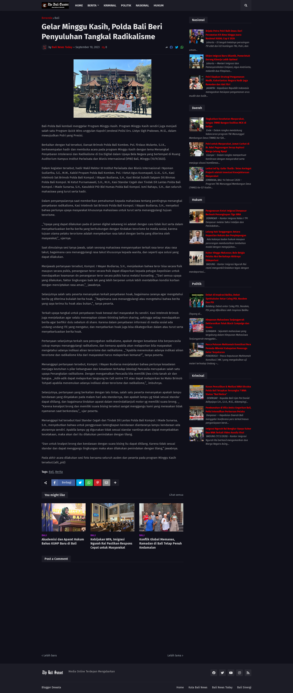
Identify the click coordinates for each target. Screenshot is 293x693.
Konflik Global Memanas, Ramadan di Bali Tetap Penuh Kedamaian (160, 543)
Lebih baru (50, 655)
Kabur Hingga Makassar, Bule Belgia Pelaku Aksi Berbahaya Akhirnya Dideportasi (225, 256)
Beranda (47, 18)
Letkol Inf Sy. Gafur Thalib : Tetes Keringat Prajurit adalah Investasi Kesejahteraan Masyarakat (228, 172)
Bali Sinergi (244, 687)
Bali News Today (222, 687)
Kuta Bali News (198, 687)
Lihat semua (176, 494)
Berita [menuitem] (92, 5)
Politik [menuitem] (126, 5)
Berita (59, 472)
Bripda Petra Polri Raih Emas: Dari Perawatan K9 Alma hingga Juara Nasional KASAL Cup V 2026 (224, 35)
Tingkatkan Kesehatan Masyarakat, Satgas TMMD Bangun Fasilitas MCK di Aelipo (226, 123)
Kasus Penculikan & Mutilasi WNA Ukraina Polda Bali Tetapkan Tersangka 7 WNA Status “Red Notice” (228, 390)
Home (180, 687)
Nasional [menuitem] (142, 5)
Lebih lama (174, 655)
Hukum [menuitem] (159, 5)
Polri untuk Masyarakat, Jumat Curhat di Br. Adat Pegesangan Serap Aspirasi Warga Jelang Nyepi (227, 147)
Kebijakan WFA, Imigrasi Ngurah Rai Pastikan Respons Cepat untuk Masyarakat (111, 543)
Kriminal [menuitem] (110, 5)
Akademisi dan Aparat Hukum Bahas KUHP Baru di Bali (63, 541)
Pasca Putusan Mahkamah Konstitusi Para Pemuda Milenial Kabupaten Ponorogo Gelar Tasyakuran (228, 348)
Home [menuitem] (79, 5)
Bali (56, 18)
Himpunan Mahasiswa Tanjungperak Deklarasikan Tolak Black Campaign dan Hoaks (227, 323)
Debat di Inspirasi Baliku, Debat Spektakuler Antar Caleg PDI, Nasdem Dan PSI (226, 298)
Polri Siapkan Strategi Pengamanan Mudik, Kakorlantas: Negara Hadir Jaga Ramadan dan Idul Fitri (227, 81)
